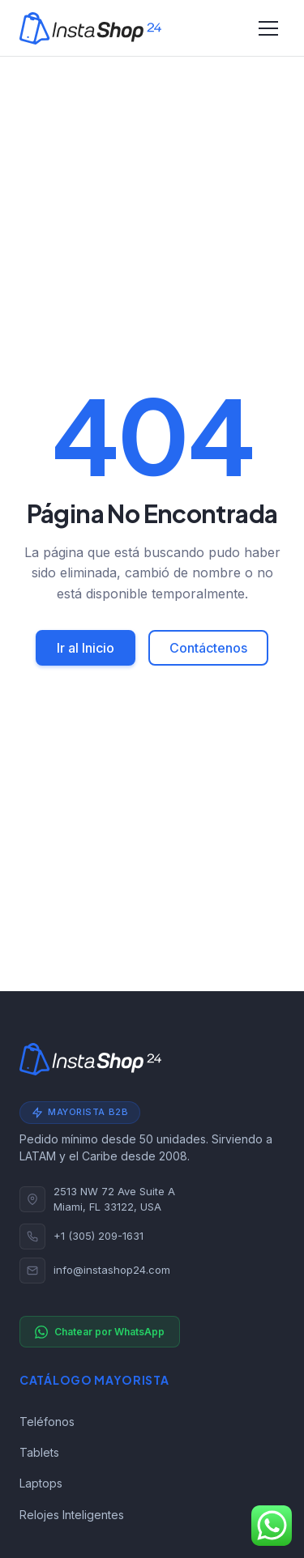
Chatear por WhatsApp (100, 1332)
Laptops (40, 1483)
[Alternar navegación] (268, 28)
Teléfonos (47, 1421)
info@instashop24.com (112, 1269)
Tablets (39, 1452)
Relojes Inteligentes (71, 1515)
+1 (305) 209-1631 (98, 1235)
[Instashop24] (90, 28)
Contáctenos (208, 648)
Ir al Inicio (85, 648)
